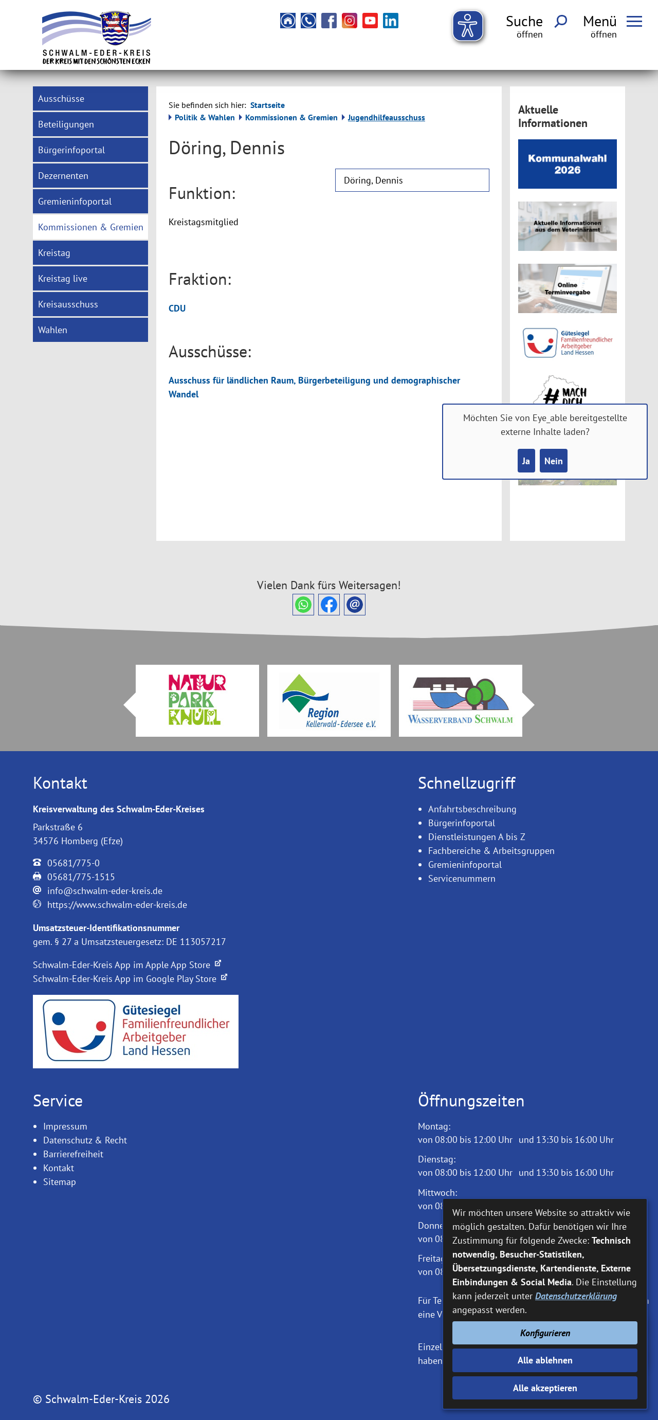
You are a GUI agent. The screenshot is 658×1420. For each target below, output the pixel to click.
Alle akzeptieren (545, 1388)
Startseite (267, 105)
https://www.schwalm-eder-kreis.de (117, 905)
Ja (526, 461)
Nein (553, 461)
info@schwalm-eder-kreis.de (104, 891)
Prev (123, 705)
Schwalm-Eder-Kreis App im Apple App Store (127, 965)
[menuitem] (90, 98)
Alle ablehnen (545, 1360)
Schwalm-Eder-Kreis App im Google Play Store (130, 979)
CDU (177, 308)
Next (534, 705)
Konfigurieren (545, 1333)
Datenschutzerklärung (576, 1296)
